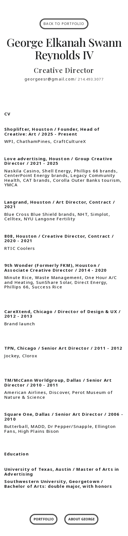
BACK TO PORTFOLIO (64, 23)
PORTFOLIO (44, 519)
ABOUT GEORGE (81, 519)
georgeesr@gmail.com (49, 79)
